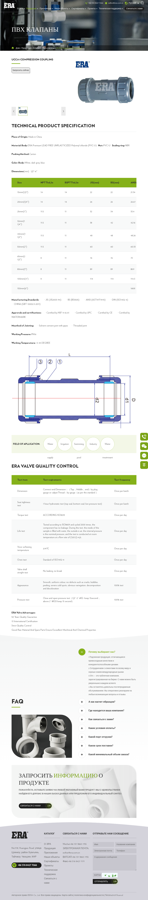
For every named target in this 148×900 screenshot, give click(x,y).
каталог (49, 834)
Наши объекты (62, 9)
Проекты (92, 9)
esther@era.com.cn (115, 3)
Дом (18, 48)
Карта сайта (67, 895)
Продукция (32, 9)
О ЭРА (21, 9)
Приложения (46, 9)
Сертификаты (79, 9)
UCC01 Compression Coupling (69, 48)
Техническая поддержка (111, 9)
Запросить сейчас (20, 70)
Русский (130, 3)
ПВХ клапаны (48, 48)
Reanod (119, 895)
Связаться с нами (134, 9)
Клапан (36, 48)
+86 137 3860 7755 (80, 857)
